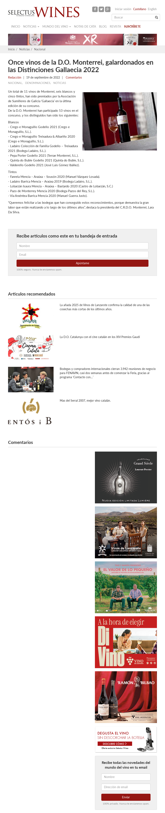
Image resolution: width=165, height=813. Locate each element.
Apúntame (82, 263)
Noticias (31, 26)
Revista (115, 26)
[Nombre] (126, 776)
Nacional (39, 49)
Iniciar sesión (123, 9)
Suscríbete (132, 26)
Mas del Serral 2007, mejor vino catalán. (85, 400)
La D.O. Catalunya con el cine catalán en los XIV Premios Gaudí (100, 337)
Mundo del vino (56, 26)
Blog (103, 26)
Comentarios (73, 77)
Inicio (15, 26)
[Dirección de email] (126, 787)
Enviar (126, 797)
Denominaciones (37, 83)
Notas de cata (85, 26)
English (152, 9)
